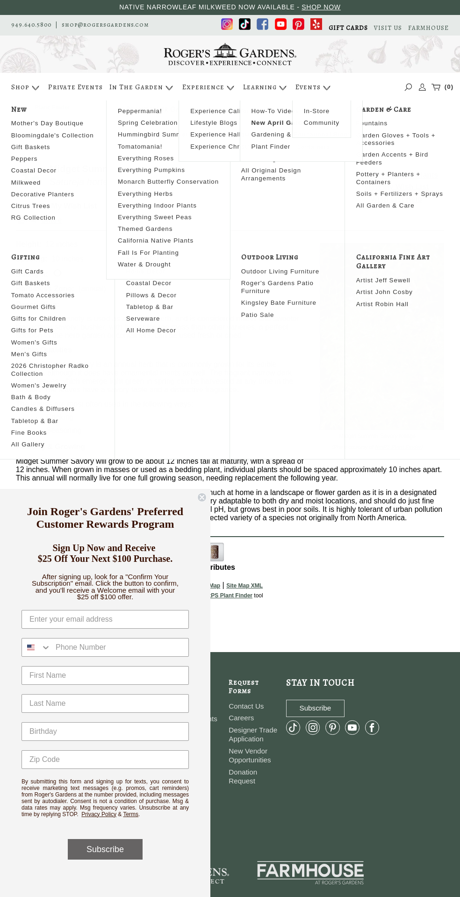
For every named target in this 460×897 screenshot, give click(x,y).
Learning (266, 88)
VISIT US (388, 28)
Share (51, 220)
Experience (209, 88)
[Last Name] (105, 703)
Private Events (75, 87)
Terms (130, 814)
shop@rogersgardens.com (105, 25)
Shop (26, 88)
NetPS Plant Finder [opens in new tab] (227, 595)
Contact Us (246, 706)
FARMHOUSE (428, 28)
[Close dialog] (202, 497)
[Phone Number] (119, 647)
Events (314, 88)
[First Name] (105, 675)
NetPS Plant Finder (398, 447)
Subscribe (105, 849)
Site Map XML (244, 585)
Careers (241, 718)
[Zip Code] (105, 759)
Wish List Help (396, 199)
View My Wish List (396, 187)
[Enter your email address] (105, 619)
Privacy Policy (98, 814)
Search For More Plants (396, 175)
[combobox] (36, 647)
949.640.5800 (31, 25)
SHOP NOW (321, 7)
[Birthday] (105, 731)
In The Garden (142, 88)
